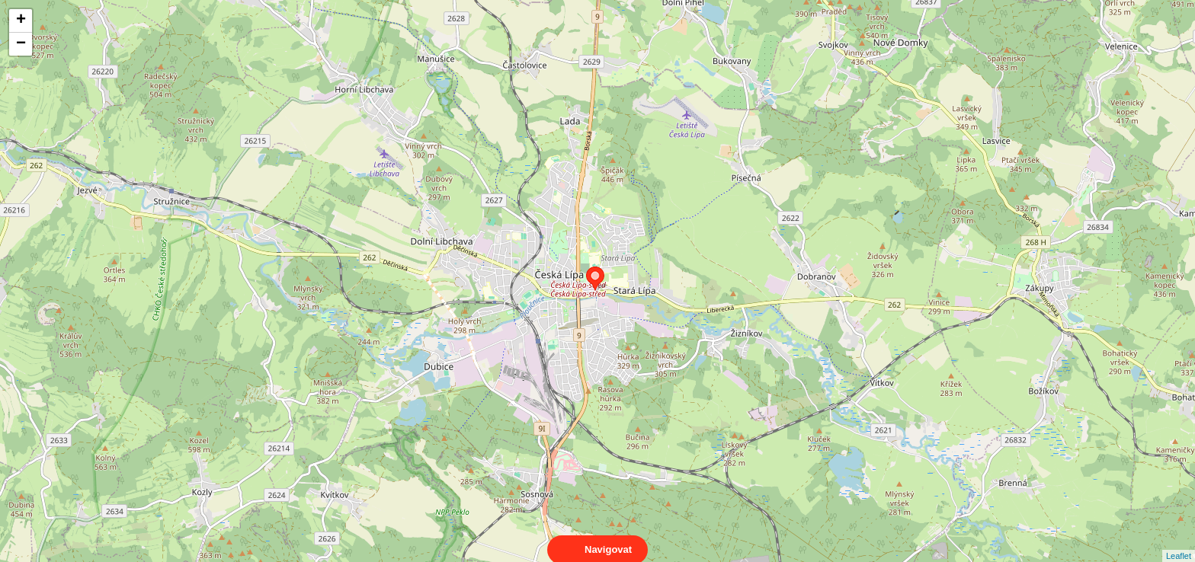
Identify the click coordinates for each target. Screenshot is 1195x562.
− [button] (21, 44)
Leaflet (1178, 542)
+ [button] (21, 20)
